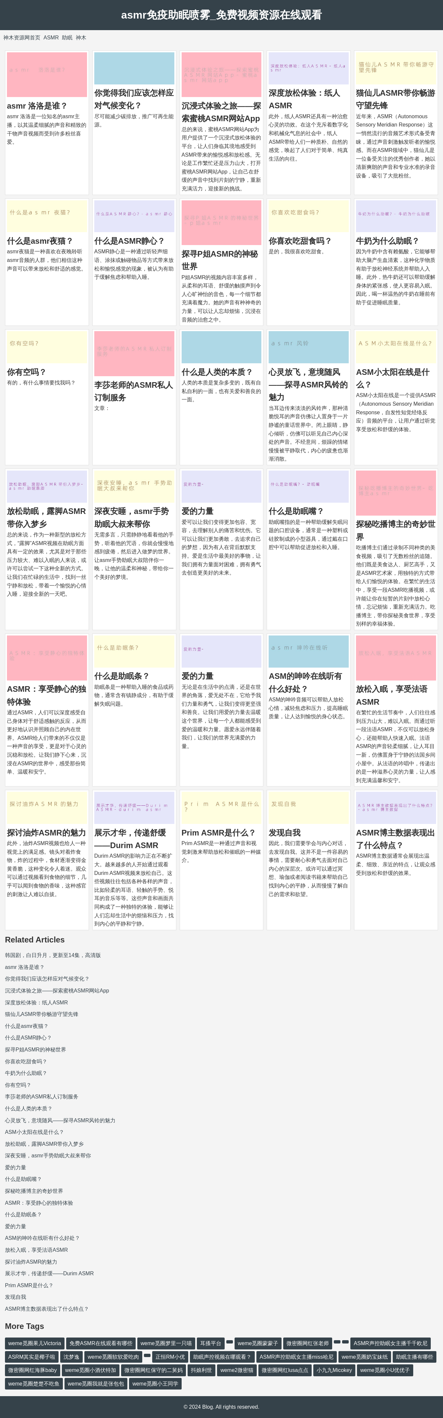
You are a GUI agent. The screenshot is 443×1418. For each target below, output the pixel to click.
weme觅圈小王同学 (155, 1384)
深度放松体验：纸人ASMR (36, 1002)
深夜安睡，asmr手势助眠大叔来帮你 (48, 1155)
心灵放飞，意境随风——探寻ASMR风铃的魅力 (308, 385)
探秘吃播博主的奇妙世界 (34, 1191)
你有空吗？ (27, 372)
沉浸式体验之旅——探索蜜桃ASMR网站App (57, 990)
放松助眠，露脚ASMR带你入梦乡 (44, 1144)
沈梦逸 (71, 1357)
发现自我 (284, 832)
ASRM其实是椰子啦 (31, 1357)
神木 (81, 37)
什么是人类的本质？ (217, 372)
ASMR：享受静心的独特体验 (39, 1203)
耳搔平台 (210, 1343)
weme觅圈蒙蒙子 (258, 1343)
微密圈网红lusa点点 (285, 1370)
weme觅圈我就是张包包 (96, 1384)
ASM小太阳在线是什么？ (34, 1132)
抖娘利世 (201, 1370)
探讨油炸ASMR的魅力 (46, 832)
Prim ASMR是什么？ (219, 832)
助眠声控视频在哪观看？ (222, 1357)
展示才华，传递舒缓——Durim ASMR (49, 1273)
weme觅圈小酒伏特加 (90, 1370)
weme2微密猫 (236, 1370)
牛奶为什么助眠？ (388, 240)
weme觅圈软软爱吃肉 (113, 1357)
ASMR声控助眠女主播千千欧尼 (390, 1343)
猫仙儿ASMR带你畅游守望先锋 (41, 1014)
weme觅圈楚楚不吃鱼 (34, 1384)
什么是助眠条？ (122, 676)
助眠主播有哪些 (414, 1357)
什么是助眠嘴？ (296, 511)
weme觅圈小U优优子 (385, 1370)
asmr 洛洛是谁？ (37, 105)
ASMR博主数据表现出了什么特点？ (47, 1309)
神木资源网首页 (21, 37)
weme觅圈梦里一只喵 (166, 1343)
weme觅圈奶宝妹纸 (365, 1357)
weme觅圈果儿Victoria (34, 1343)
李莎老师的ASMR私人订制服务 (41, 1096)
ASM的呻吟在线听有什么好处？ (42, 1238)
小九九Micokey (334, 1370)
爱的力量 (197, 511)
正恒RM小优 (170, 1357)
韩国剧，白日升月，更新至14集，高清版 (53, 955)
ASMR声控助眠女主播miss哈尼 (296, 1357)
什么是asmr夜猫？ (40, 240)
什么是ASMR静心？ (129, 240)
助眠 (67, 37)
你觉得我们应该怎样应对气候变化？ (47, 979)
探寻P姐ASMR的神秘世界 (35, 1049)
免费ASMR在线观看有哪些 (100, 1343)
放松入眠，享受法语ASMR (36, 1250)
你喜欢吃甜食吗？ (300, 240)
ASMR (51, 37)
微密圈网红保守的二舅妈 (153, 1370)
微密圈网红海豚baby (32, 1370)
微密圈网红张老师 (308, 1343)
